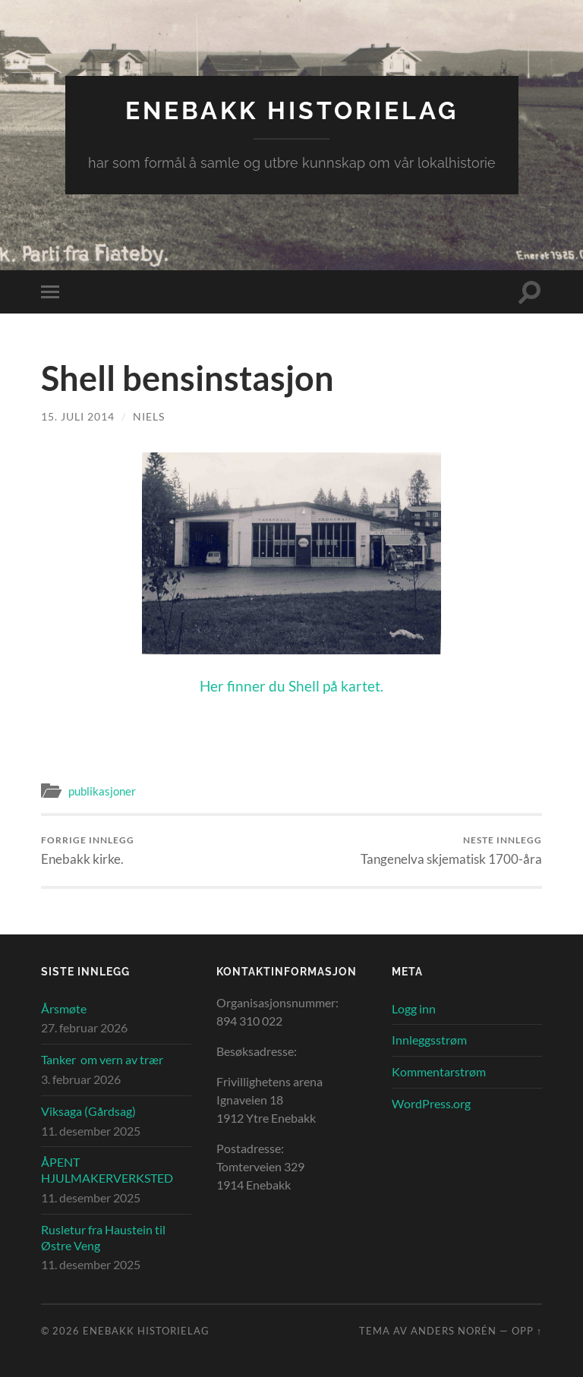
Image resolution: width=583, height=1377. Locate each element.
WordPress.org (431, 1103)
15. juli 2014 (78, 416)
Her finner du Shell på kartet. (291, 686)
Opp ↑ (527, 1331)
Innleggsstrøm (429, 1039)
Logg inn (414, 1008)
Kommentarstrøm (439, 1071)
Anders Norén (453, 1331)
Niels (149, 416)
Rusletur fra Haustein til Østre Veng (103, 1237)
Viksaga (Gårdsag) (88, 1111)
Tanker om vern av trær (102, 1059)
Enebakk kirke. (87, 850)
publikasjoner (102, 791)
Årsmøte (64, 1008)
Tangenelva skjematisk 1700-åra (451, 850)
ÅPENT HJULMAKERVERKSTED (107, 1170)
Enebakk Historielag (292, 110)
